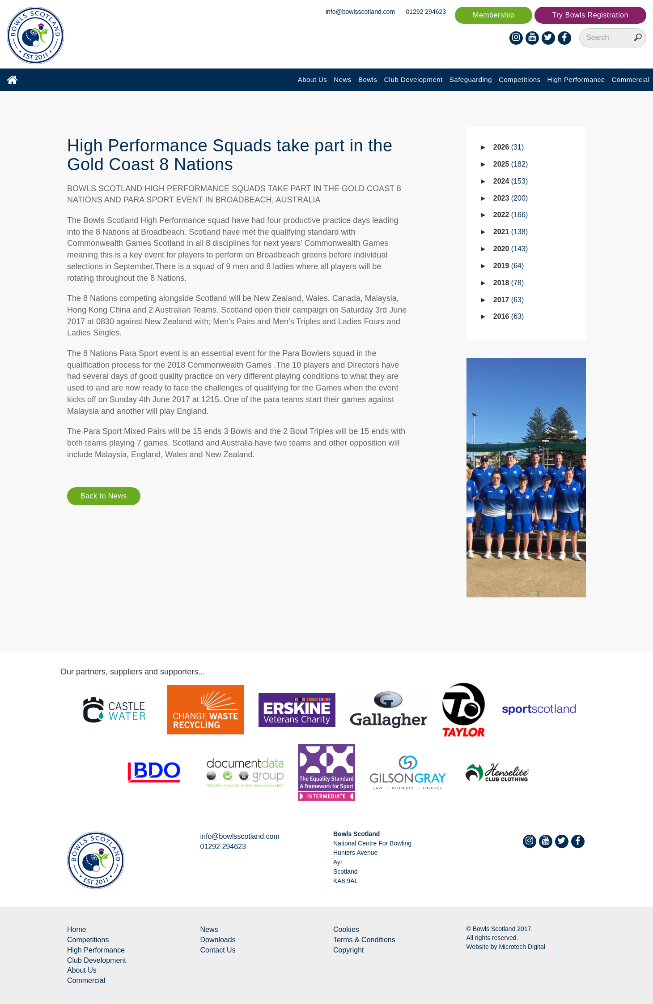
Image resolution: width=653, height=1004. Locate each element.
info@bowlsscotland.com (360, 11)
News (343, 79)
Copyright (348, 950)
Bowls (367, 79)
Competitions (520, 79)
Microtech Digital (522, 946)
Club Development (413, 79)
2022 (510, 215)
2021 (510, 232)
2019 (508, 266)
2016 (508, 316)
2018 (508, 283)
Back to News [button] (104, 496)
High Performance (576, 79)
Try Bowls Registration (590, 15)
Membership (493, 15)
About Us (312, 79)
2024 (510, 181)
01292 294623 (426, 11)
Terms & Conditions (364, 940)
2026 (508, 147)
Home (76, 929)
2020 (510, 249)
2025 (510, 164)
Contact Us (218, 950)
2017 (508, 300)
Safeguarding (470, 79)
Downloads (218, 940)
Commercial (630, 79)
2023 (510, 198)
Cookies (346, 929)
